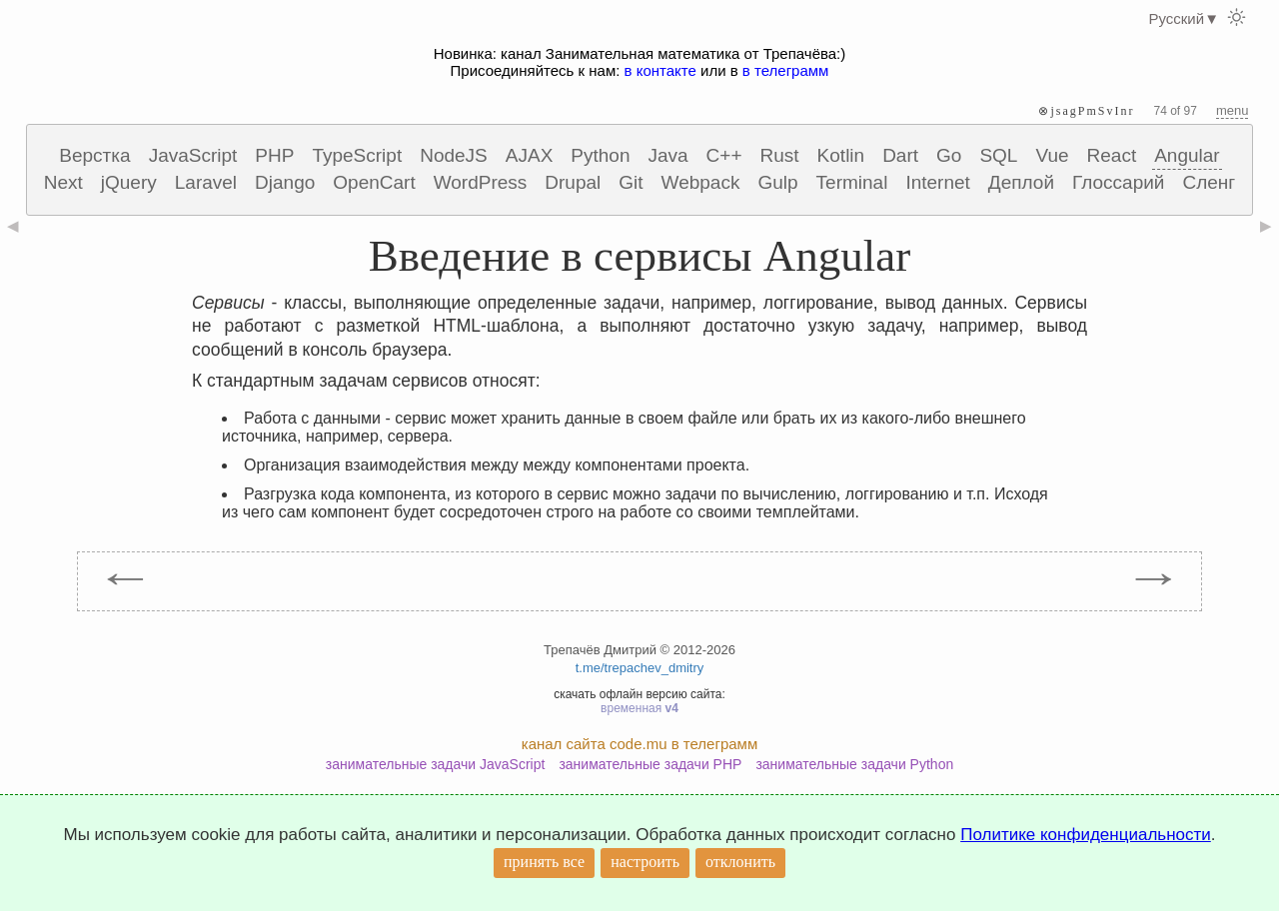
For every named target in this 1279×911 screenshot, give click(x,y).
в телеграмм (785, 70)
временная (639, 708)
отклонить (740, 861)
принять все (544, 861)
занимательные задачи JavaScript (436, 764)
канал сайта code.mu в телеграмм (639, 743)
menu (1232, 110)
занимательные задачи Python (854, 764)
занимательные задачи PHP (650, 764)
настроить (645, 861)
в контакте (660, 70)
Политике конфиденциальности (1085, 834)
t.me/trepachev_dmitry (640, 667)
